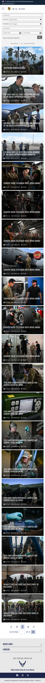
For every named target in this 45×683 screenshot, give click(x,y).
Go (33, 631)
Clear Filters (14, 43)
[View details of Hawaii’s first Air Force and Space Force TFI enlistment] (23, 579)
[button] (8, 3)
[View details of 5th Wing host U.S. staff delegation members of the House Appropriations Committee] (23, 89)
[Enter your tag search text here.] (22, 28)
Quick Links (8, 644)
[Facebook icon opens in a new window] (17, 675)
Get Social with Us (22, 658)
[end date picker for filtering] (32, 32)
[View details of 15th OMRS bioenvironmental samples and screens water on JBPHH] (23, 378)
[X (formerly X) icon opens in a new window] (27, 675)
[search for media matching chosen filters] (39, 37)
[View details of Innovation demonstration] (23, 61)
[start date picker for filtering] (12, 32)
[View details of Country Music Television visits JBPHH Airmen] (23, 176)
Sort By (5, 19)
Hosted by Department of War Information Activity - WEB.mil (22, 680)
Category (6, 24)
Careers (6, 649)
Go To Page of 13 (20, 632)
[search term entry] (22, 15)
